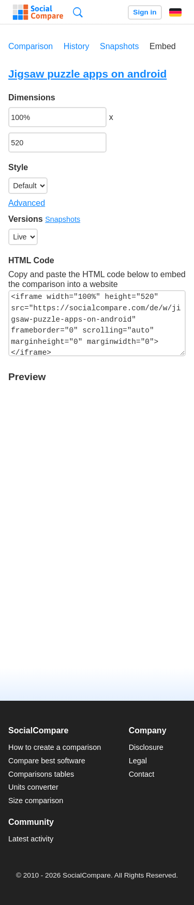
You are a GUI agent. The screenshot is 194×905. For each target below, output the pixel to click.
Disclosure (146, 747)
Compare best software (46, 761)
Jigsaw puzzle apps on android (87, 74)
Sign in (144, 12)
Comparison (30, 46)
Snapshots (119, 46)
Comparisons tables (41, 774)
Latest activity (30, 839)
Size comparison (35, 800)
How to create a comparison (54, 747)
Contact (142, 774)
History (76, 46)
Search (78, 12)
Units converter (33, 787)
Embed (163, 46)
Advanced (26, 203)
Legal (138, 761)
